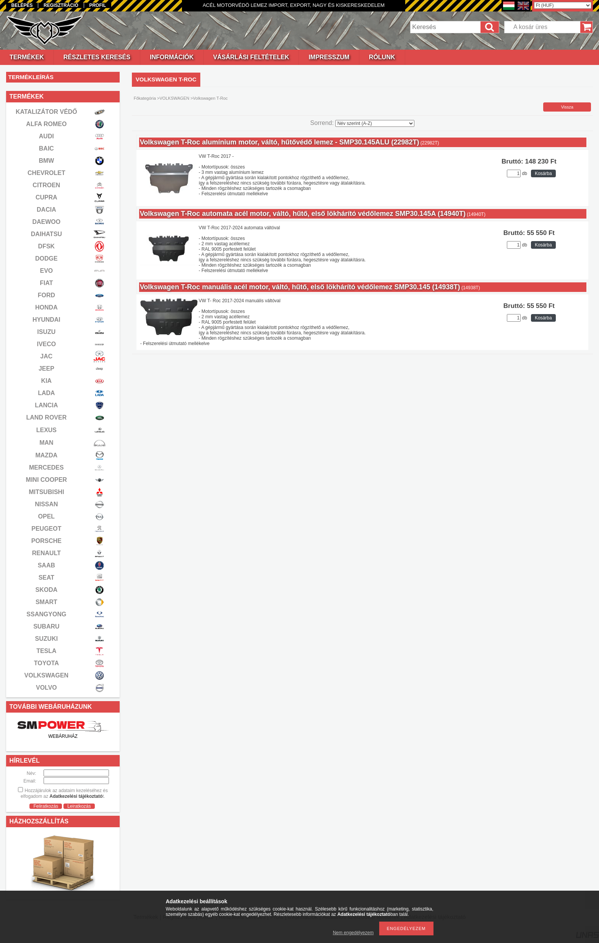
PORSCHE (46, 541)
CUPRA (46, 197)
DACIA (46, 209)
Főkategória (145, 98)
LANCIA (46, 405)
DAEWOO (46, 222)
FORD (46, 295)
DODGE (46, 258)
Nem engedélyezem (353, 932)
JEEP (46, 368)
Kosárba (543, 173)
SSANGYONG (46, 614)
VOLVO (46, 687)
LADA (46, 393)
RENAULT (46, 553)
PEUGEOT (46, 528)
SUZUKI (46, 638)
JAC (46, 356)
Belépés (21, 5)
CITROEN (46, 185)
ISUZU (46, 332)
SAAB (46, 565)
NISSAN (46, 504)
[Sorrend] (374, 123)
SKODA (46, 590)
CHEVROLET (46, 173)
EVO (46, 270)
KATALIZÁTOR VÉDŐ (46, 112)
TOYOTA (46, 663)
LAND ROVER (46, 417)
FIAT (46, 283)
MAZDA (46, 455)
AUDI (46, 136)
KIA (46, 381)
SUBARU (46, 626)
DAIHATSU (46, 234)
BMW (46, 160)
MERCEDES (46, 467)
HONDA (46, 307)
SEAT (46, 577)
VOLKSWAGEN (46, 675)
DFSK (46, 246)
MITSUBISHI (46, 492)
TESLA (46, 651)
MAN (46, 442)
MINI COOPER (46, 479)
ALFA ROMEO (46, 124)
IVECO (46, 344)
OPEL (46, 516)
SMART (46, 602)
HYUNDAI (46, 319)
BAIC (46, 148)
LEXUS (46, 430)
